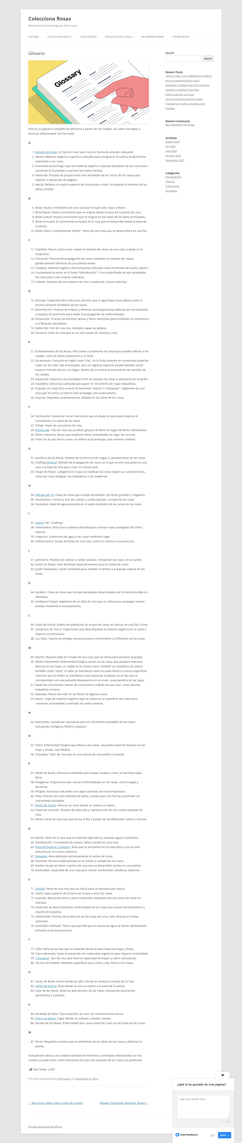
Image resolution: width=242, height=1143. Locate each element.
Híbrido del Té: (44, 495)
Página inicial (181, 36)
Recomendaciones (152, 36)
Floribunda (42, 430)
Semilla (40, 889)
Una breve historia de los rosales (184, 99)
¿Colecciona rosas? (59, 36)
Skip (212, 1135)
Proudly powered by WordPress (45, 1126)
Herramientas (173, 177)
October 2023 (173, 155)
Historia (33, 36)
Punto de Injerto (45, 805)
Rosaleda (41, 856)
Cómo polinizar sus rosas (180, 94)
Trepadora (42, 958)
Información (64, 1078)
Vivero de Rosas (45, 1018)
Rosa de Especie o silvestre (52, 847)
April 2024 (171, 151)
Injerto (52, 462)
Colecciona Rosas (49, 18)
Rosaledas (171, 190)
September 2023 (175, 160)
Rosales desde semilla (119, 36)
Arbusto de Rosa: (46, 152)
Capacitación (88, 36)
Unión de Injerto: (46, 986)
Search (170, 53)
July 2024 (171, 146)
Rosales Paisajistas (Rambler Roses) (124, 1103)
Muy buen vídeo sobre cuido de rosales (55, 1103)
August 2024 (173, 141)
